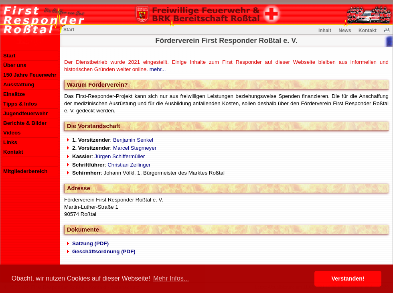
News (344, 30)
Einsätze (14, 94)
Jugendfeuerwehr (25, 113)
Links (10, 142)
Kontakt (13, 152)
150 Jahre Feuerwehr (30, 75)
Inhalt (324, 30)
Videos (11, 133)
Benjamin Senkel (133, 140)
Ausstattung (18, 84)
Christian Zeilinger (128, 165)
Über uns (14, 65)
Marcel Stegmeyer (134, 148)
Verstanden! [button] (348, 278)
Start (9, 56)
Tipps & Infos (20, 104)
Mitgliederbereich (25, 171)
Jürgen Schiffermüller (120, 156)
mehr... (158, 69)
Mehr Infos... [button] (171, 278)
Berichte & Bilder (25, 123)
